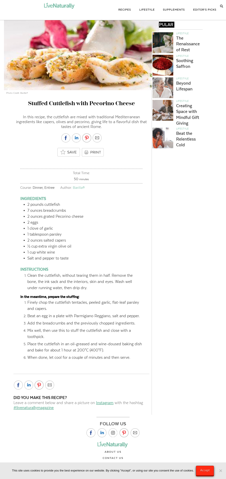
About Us (113, 451)
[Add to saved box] (68, 152)
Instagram (104, 403)
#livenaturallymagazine (33, 407)
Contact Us (113, 458)
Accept (205, 470)
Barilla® (79, 187)
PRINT (93, 152)
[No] (220, 471)
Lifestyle (182, 33)
